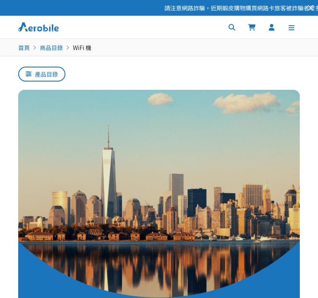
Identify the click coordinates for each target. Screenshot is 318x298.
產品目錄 (42, 74)
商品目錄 (51, 47)
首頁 (24, 47)
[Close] (310, 8)
